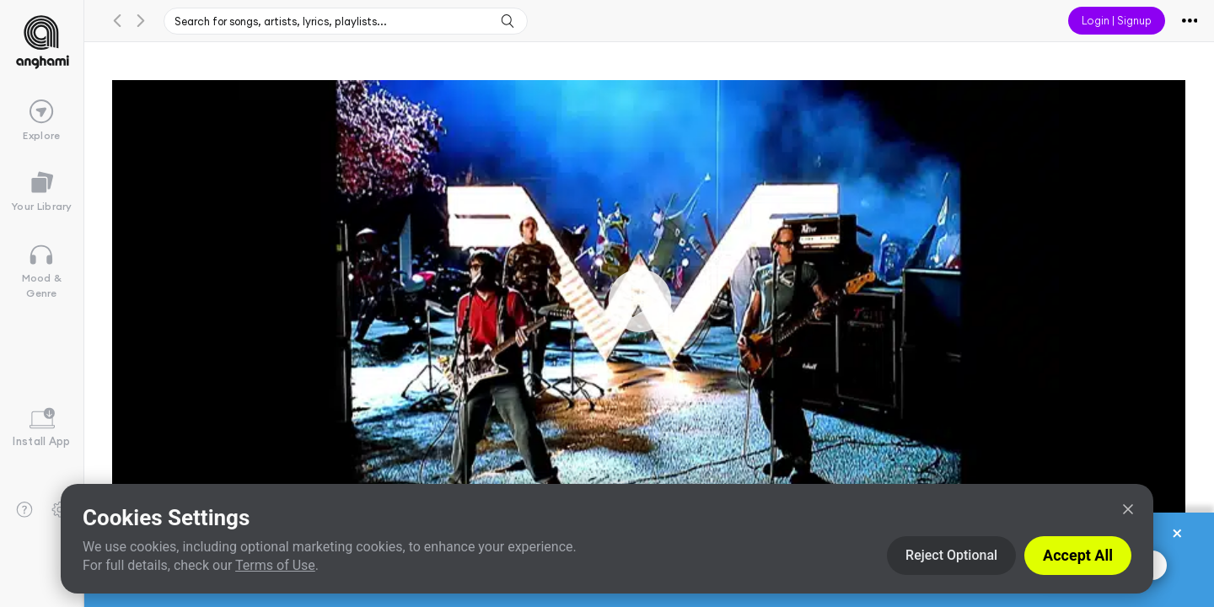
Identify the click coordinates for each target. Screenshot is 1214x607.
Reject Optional (951, 555)
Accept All (1078, 555)
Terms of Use (275, 565)
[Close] (1128, 509)
